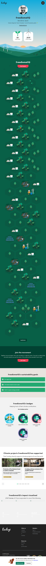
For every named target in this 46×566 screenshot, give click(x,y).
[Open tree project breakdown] (17, 36)
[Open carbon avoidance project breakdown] (28, 36)
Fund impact (23, 66)
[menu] (43, 3)
